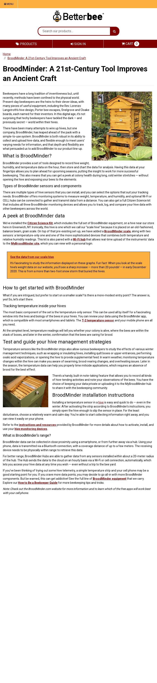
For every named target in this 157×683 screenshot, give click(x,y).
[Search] (114, 31)
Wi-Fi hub (79, 239)
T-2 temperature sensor (98, 320)
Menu (8, 4)
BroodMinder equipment (109, 478)
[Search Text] (74, 31)
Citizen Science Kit (40, 223)
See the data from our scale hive (32, 257)
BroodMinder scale (117, 231)
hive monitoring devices (31, 429)
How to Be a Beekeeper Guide (37, 482)
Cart (130, 43)
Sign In (78, 44)
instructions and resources (37, 424)
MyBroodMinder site (25, 243)
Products (26, 44)
